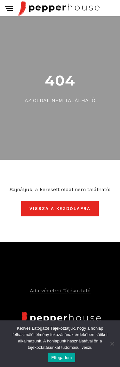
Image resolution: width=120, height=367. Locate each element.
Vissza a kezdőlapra (60, 208)
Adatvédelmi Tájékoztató (60, 291)
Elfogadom (61, 357)
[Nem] (112, 344)
